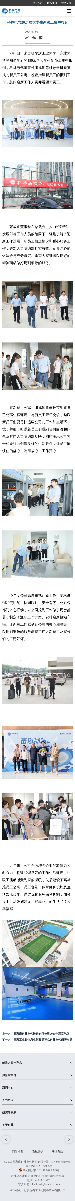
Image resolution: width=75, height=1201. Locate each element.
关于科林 (7, 1124)
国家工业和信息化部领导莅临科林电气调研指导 (42, 1039)
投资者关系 (9, 1112)
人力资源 (7, 1100)
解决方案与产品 (12, 1062)
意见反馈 (66, 3)
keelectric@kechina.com (46, 1184)
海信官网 (37, 3)
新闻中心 (7, 1087)
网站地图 (17, 1151)
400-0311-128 (43, 1180)
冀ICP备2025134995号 (39, 1166)
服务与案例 (9, 1075)
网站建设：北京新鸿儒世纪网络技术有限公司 (38, 1190)
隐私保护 (37, 1151)
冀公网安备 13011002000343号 (39, 1170)
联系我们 (52, 3)
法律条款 (57, 1151)
